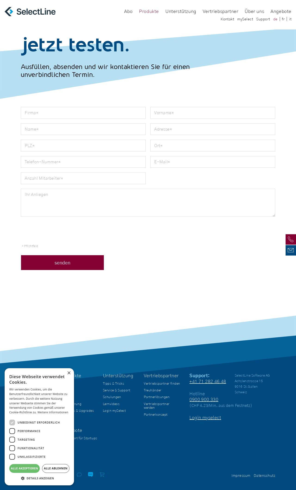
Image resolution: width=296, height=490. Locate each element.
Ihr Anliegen (36, 195)
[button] (39, 478)
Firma (29, 113)
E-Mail (160, 162)
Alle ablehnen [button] (56, 468)
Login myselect (205, 417)
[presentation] (56, 230)
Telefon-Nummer (41, 162)
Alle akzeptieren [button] (24, 468)
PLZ (28, 146)
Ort (156, 146)
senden (62, 263)
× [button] (69, 373)
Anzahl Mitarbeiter (42, 178)
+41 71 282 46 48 (207, 381)
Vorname (162, 113)
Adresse (161, 129)
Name (30, 129)
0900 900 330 (203, 399)
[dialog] (39, 426)
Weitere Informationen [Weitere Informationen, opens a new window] (52, 412)
